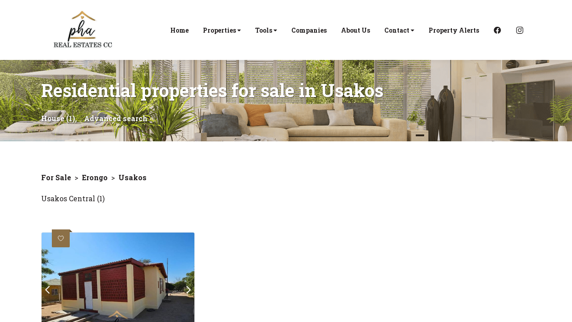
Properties (222, 30)
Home (179, 30)
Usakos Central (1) (73, 198)
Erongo (95, 177)
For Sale (56, 177)
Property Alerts (454, 30)
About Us (355, 30)
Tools (266, 30)
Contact (399, 30)
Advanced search (115, 118)
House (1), (59, 118)
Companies (309, 30)
